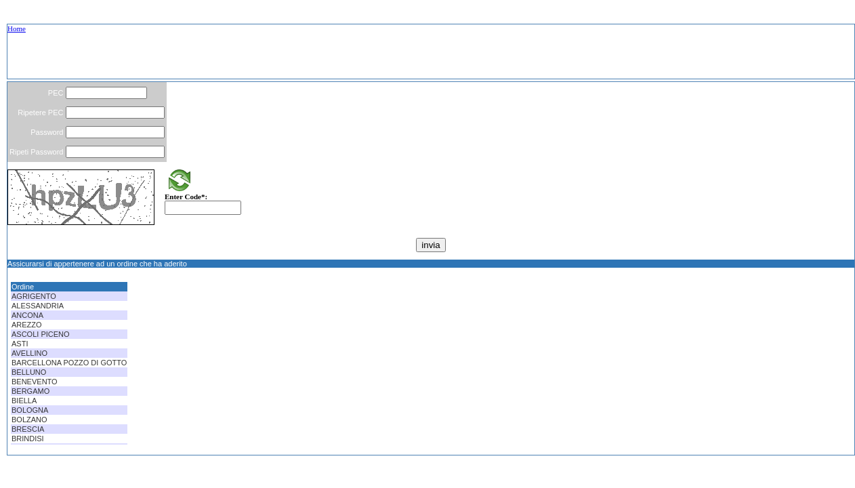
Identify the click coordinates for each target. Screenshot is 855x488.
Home (16, 28)
